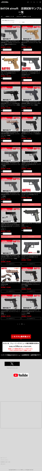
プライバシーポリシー (5, 459)
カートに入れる (11, 52)
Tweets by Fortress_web (12, 368)
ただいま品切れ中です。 (10, 263)
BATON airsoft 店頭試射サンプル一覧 (24, 16)
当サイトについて (4, 457)
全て (2, 16)
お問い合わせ (3, 464)
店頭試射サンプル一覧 (10, 16)
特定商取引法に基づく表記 (5, 462)
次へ (22, 324)
